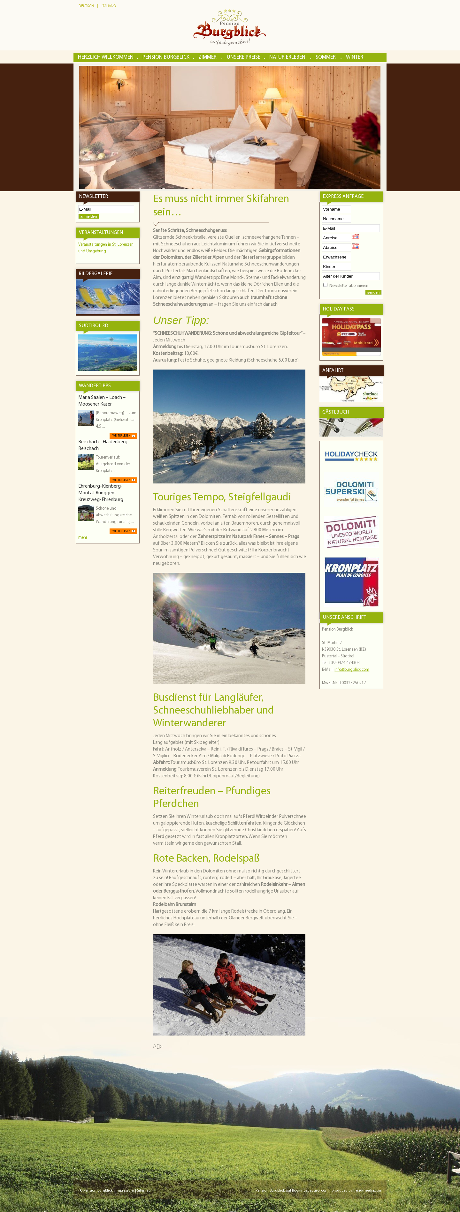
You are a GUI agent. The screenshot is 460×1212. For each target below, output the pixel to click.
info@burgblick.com (351, 670)
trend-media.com (367, 1191)
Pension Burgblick (165, 57)
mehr (82, 537)
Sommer (326, 57)
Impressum (125, 1191)
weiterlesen (121, 435)
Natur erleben (288, 57)
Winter (354, 57)
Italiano (109, 6)
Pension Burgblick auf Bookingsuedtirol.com (292, 1191)
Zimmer (208, 57)
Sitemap (143, 1191)
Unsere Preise (243, 57)
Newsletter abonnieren (348, 286)
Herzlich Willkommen (106, 57)
